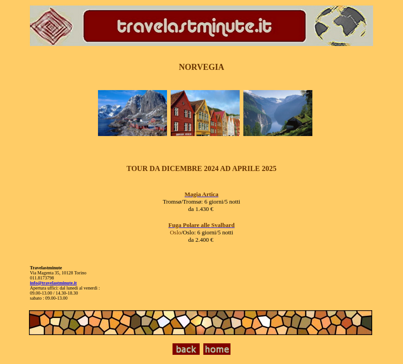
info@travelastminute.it (53, 282)
